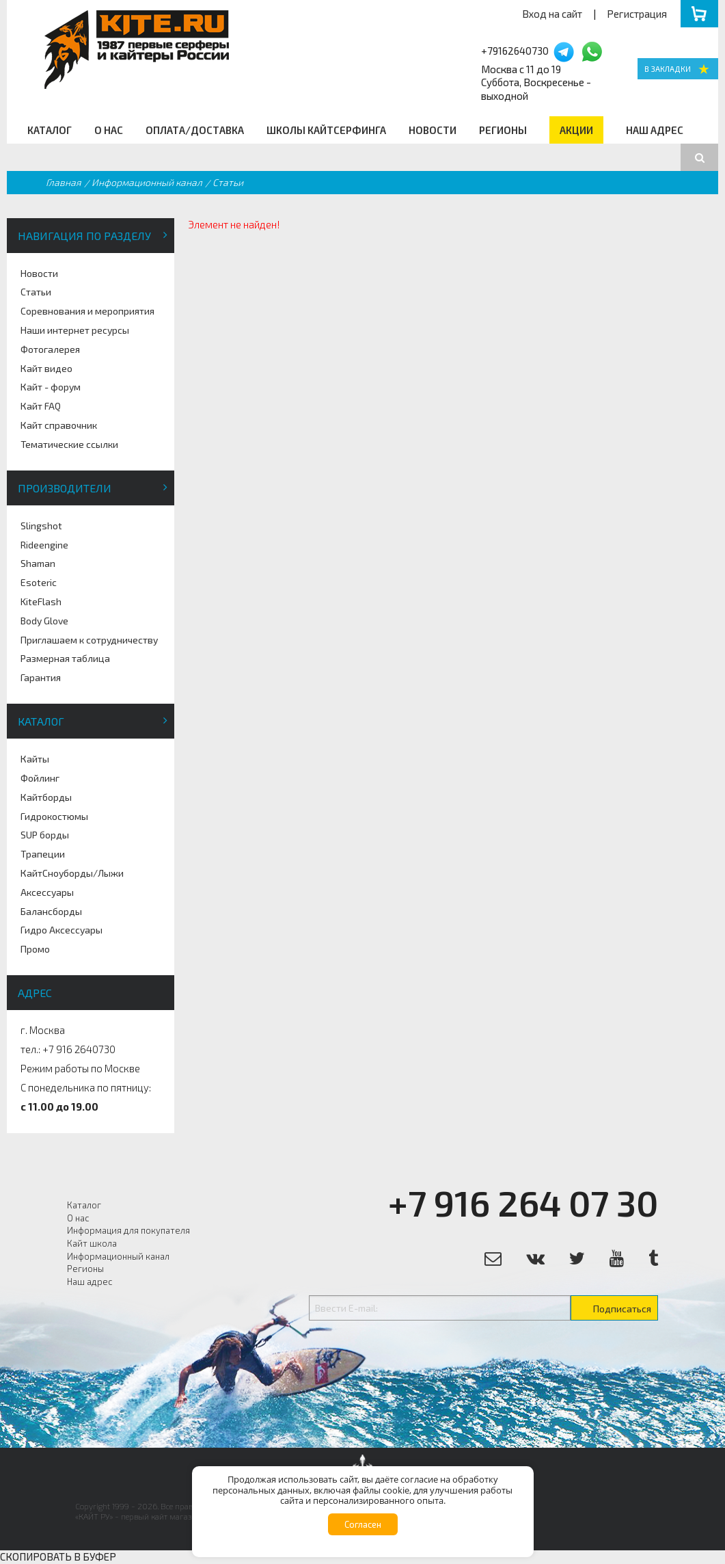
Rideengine (44, 545)
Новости (432, 130)
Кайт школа (92, 1243)
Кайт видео (46, 368)
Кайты (34, 759)
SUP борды (44, 834)
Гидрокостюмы (54, 816)
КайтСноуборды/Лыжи (72, 873)
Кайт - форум (50, 387)
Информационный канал (147, 182)
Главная (63, 182)
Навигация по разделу (84, 235)
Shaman (37, 563)
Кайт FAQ (40, 406)
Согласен (362, 1524)
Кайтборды (46, 797)
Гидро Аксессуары (61, 930)
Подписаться (622, 1308)
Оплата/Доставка (195, 130)
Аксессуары (47, 892)
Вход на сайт (552, 14)
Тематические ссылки (69, 444)
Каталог (49, 130)
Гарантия (40, 677)
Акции (576, 130)
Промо (35, 949)
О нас (108, 130)
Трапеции (42, 854)
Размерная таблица (65, 658)
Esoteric (38, 582)
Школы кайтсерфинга (326, 130)
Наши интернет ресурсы (74, 330)
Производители (64, 487)
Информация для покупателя (128, 1230)
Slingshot (41, 525)
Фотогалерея (50, 349)
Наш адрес (654, 130)
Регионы (503, 130)
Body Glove (44, 620)
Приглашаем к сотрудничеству (89, 640)
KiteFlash (40, 601)
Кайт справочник (58, 425)
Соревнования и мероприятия (87, 311)
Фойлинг (39, 778)
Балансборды (51, 911)
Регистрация (637, 14)
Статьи (35, 291)
